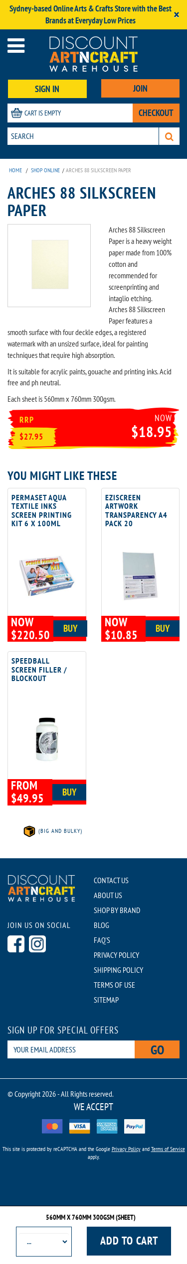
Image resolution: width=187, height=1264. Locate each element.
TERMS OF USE (114, 985)
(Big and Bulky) (52, 830)
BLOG (101, 925)
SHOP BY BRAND (117, 910)
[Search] (169, 136)
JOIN (140, 88)
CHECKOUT (156, 112)
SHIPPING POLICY (118, 970)
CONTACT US (111, 880)
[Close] (177, 14)
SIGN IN (47, 89)
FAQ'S (102, 940)
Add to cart (129, 1241)
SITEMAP (106, 1000)
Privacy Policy (126, 1148)
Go (157, 1049)
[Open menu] (15, 45)
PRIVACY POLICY (116, 955)
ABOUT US (108, 895)
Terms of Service (168, 1148)
